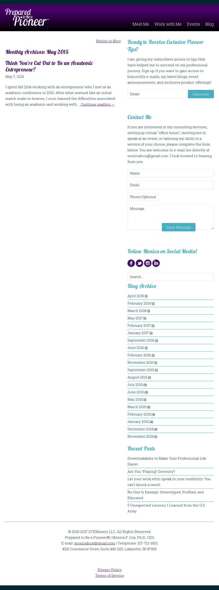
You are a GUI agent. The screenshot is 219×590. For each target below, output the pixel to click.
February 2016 (139, 355)
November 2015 (140, 362)
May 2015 (135, 399)
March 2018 (136, 310)
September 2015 (140, 369)
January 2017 (138, 332)
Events (193, 24)
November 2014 (140, 436)
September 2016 (140, 340)
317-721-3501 (148, 543)
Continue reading (98, 104)
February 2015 (139, 414)
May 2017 (135, 318)
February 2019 (139, 303)
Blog (209, 24)
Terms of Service (109, 575)
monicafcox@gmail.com (94, 543)
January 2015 (138, 421)
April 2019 (135, 295)
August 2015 (137, 377)
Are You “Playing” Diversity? (153, 471)
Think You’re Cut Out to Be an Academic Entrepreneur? (49, 66)
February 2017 (139, 325)
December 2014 (140, 429)
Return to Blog (108, 41)
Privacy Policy (110, 569)
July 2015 (135, 384)
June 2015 (135, 392)
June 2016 (135, 347)
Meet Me (141, 24)
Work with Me (168, 24)
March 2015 (136, 406)
